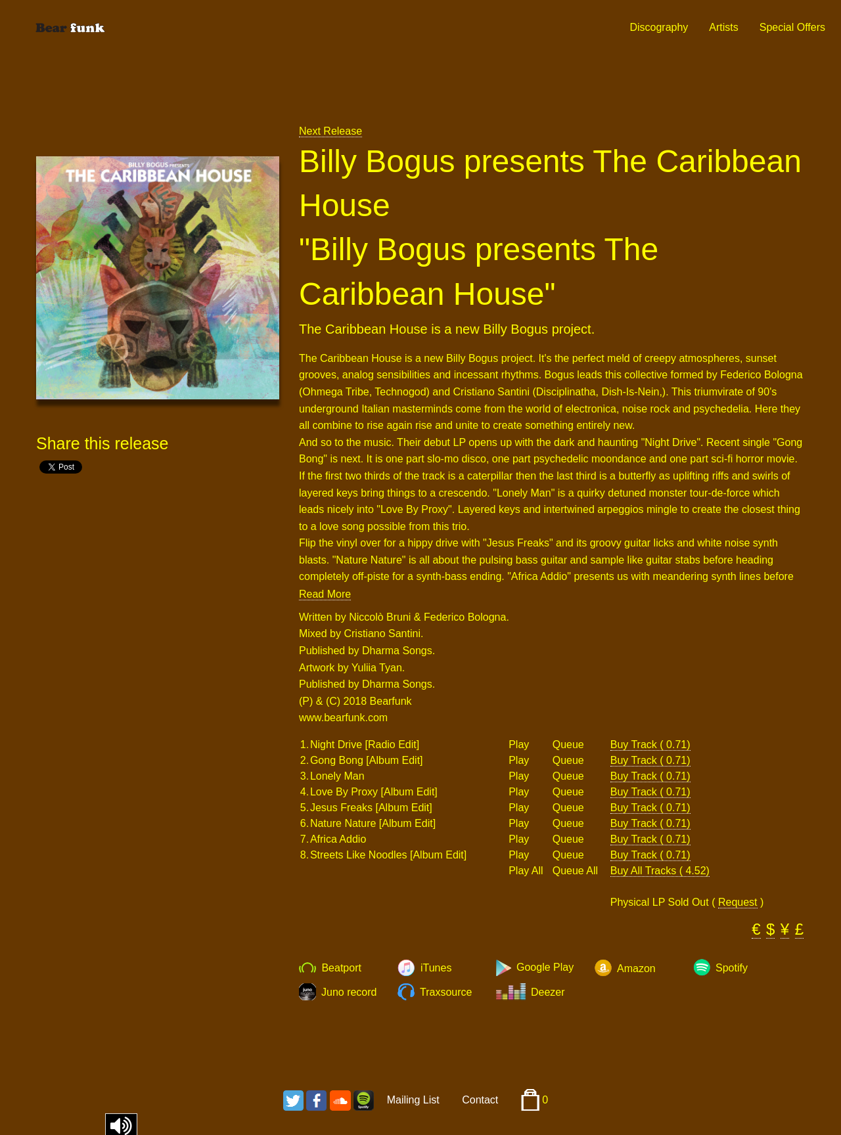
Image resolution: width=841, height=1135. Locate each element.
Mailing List (413, 1099)
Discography (658, 27)
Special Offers (792, 27)
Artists (723, 27)
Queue (568, 745)
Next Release (330, 131)
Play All (526, 871)
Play (519, 745)
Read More (325, 594)
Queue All (575, 871)
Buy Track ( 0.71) (650, 744)
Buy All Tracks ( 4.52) (660, 870)
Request (738, 902)
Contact (480, 1099)
